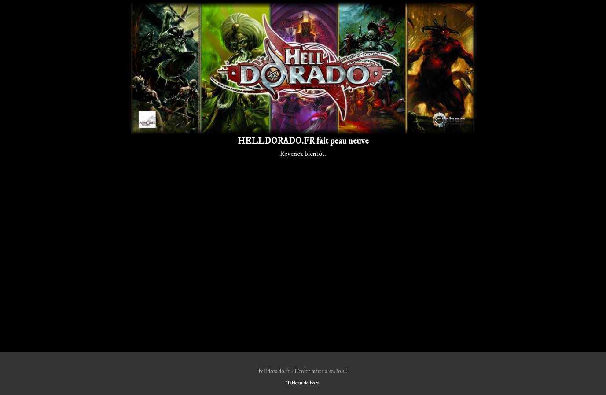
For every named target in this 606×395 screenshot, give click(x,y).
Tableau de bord (303, 383)
